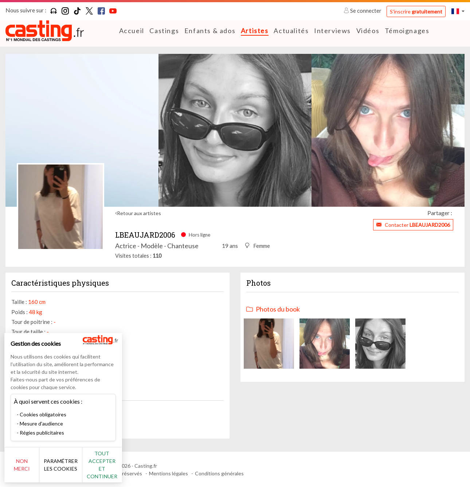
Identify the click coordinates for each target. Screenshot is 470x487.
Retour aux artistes (139, 213)
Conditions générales (219, 473)
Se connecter (363, 10)
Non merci (30, 469)
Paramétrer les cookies (81, 469)
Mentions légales (168, 473)
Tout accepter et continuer (131, 468)
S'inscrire (416, 11)
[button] (458, 11)
